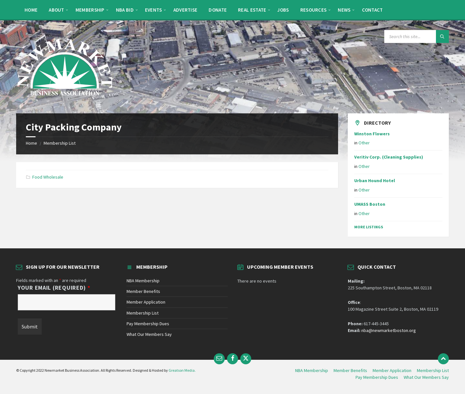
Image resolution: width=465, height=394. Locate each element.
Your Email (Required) (54, 288)
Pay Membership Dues (148, 324)
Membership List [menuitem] (433, 370)
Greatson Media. (182, 370)
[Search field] (416, 36)
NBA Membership (143, 281)
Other (364, 143)
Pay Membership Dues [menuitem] (377, 377)
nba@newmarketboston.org (388, 330)
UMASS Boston (369, 204)
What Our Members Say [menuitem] (426, 377)
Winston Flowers (372, 134)
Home (31, 143)
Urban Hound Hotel (374, 180)
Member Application (146, 302)
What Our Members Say (149, 334)
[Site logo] (64, 101)
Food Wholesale (47, 177)
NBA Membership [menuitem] (311, 370)
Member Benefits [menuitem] (350, 370)
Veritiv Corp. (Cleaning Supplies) (388, 157)
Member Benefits (143, 291)
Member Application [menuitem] (392, 370)
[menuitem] (31, 9)
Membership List (60, 143)
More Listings (368, 226)
